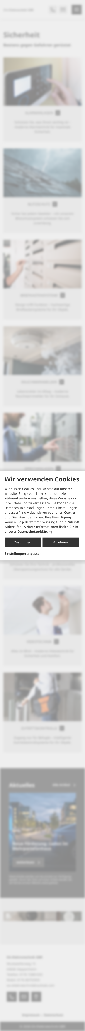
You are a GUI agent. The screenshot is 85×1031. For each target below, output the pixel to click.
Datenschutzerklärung (34, 531)
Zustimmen (22, 542)
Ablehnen (60, 542)
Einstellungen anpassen (23, 553)
